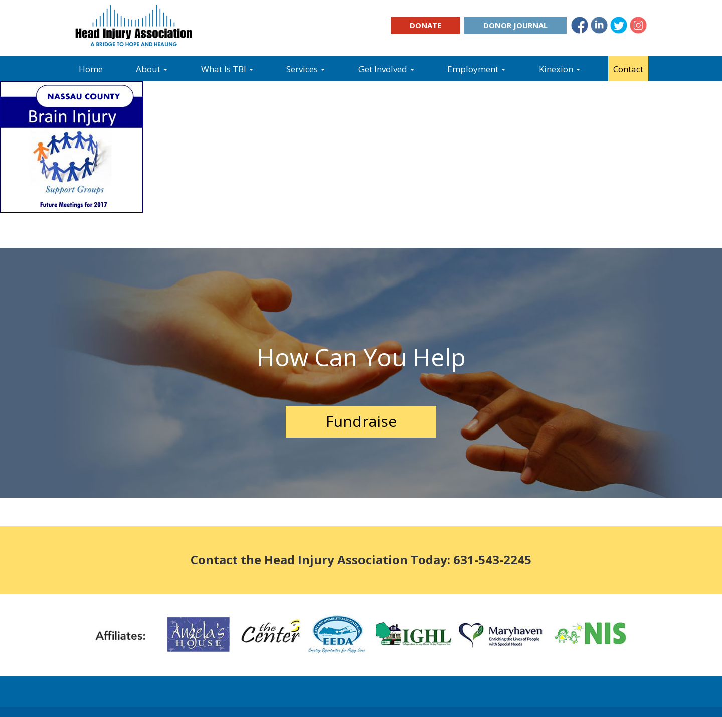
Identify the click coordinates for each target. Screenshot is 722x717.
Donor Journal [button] (515, 25)
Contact (628, 69)
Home (91, 69)
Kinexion (559, 69)
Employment (476, 69)
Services (305, 69)
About (151, 69)
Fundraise (361, 421)
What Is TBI (227, 69)
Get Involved (386, 69)
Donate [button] (425, 25)
